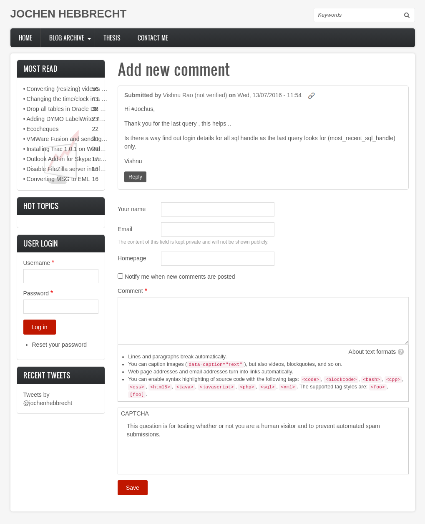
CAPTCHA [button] (135, 413)
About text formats (372, 351)
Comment (130, 290)
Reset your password (59, 344)
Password (36, 293)
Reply (135, 177)
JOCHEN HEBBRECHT (68, 14)
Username (36, 262)
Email (125, 229)
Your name (132, 209)
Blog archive (66, 37)
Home (25, 37)
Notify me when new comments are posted (180, 276)
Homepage (132, 258)
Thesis (112, 37)
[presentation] (190, 454)
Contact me (153, 37)
